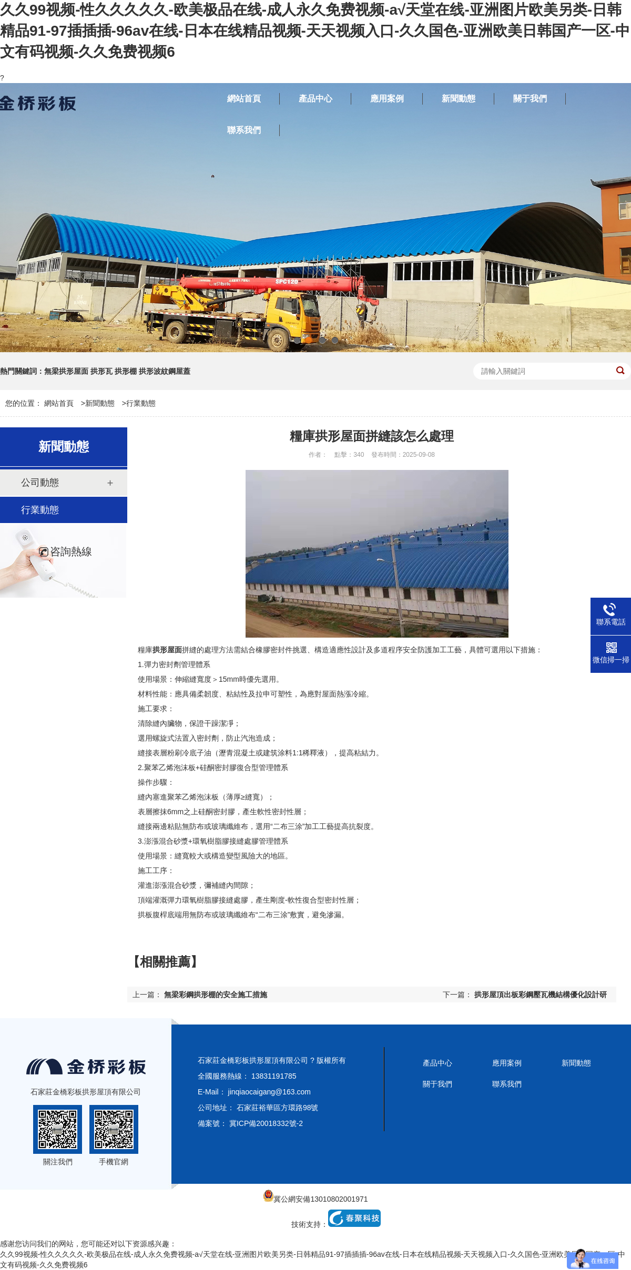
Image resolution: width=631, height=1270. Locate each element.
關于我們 (437, 1084)
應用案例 (507, 1063)
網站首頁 (59, 403)
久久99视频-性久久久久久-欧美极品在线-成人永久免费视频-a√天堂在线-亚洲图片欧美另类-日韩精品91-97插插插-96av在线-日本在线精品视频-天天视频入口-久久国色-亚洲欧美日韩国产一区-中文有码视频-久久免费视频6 (315, 31)
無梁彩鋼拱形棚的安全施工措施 (215, 994)
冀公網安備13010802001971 (315, 1199)
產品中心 (437, 1063)
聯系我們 (507, 1084)
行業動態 (141, 403)
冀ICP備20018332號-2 (266, 1123)
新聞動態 (100, 403)
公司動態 (40, 482)
